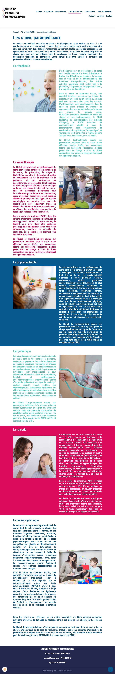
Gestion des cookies (65, 671)
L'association (90, 11)
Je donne (100, 16)
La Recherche (60, 11)
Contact (109, 16)
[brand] (14, 14)
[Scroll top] (110, 669)
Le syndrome (48, 11)
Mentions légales (49, 671)
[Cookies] (4, 669)
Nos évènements (105, 11)
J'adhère (92, 16)
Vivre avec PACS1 (75, 11)
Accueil (39, 11)
